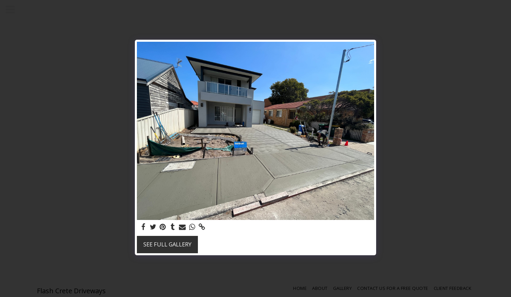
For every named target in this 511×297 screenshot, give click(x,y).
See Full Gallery (167, 244)
